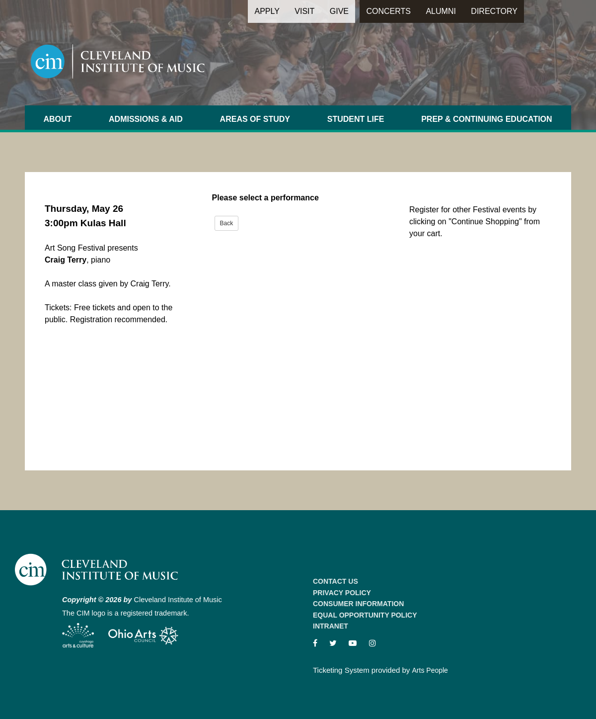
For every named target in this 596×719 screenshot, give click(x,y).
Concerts (388, 11)
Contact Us (335, 581)
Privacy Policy (342, 593)
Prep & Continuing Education (486, 119)
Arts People (430, 670)
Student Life (355, 119)
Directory (494, 11)
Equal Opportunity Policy (365, 615)
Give (339, 11)
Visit (304, 11)
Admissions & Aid (146, 119)
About (57, 119)
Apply (266, 11)
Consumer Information (358, 604)
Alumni (440, 11)
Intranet (330, 626)
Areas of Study (255, 119)
